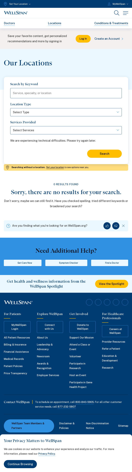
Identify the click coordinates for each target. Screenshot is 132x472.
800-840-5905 (84, 402)
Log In (83, 38)
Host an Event (77, 375)
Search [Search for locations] (104, 153)
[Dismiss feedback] (123, 226)
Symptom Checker (66, 263)
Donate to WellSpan (80, 326)
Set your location (55, 167)
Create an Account (109, 38)
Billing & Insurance (15, 344)
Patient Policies (13, 366)
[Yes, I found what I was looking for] (107, 225)
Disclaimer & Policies (67, 426)
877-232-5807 (67, 406)
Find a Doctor (110, 263)
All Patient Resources (17, 337)
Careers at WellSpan (113, 331)
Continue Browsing (20, 464)
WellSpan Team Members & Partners (26, 426)
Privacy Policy (46, 453)
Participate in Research (77, 366)
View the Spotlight (111, 284)
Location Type (20, 104)
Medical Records (14, 359)
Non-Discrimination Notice (97, 426)
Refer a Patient (111, 348)
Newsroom (43, 356)
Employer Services (48, 375)
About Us (42, 337)
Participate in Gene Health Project (80, 385)
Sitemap (123, 425)
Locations (54, 23)
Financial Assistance (16, 351)
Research (107, 367)
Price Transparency (15, 373)
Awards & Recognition (44, 366)
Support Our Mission (81, 337)
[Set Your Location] (17, 4)
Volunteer (75, 356)
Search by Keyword (24, 84)
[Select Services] (66, 130)
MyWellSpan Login (16, 326)
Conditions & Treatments (111, 23)
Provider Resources (113, 341)
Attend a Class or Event (79, 347)
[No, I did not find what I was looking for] (115, 225)
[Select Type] (66, 112)
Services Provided (23, 122)
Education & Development (110, 358)
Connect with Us (47, 326)
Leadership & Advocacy (45, 347)
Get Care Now (22, 263)
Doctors (9, 23)
